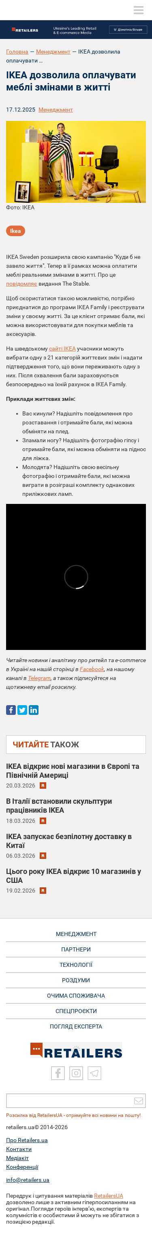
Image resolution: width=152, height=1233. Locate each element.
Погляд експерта (76, 1026)
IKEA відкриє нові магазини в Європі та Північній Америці (72, 770)
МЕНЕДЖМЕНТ (76, 934)
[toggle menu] (138, 10)
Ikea (15, 231)
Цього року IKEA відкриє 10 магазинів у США (73, 875)
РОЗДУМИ (76, 980)
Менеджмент (53, 51)
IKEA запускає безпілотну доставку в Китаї (69, 841)
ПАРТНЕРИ (76, 949)
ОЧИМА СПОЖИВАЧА (76, 995)
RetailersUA (108, 1195)
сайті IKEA (62, 348)
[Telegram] (94, 1073)
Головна (17, 51)
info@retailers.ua (27, 1180)
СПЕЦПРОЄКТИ (76, 1011)
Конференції (22, 1167)
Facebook (92, 669)
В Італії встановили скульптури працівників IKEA (59, 805)
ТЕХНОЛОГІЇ (76, 965)
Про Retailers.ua (27, 1140)
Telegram (39, 678)
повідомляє (21, 283)
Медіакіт (17, 1158)
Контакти (19, 1149)
